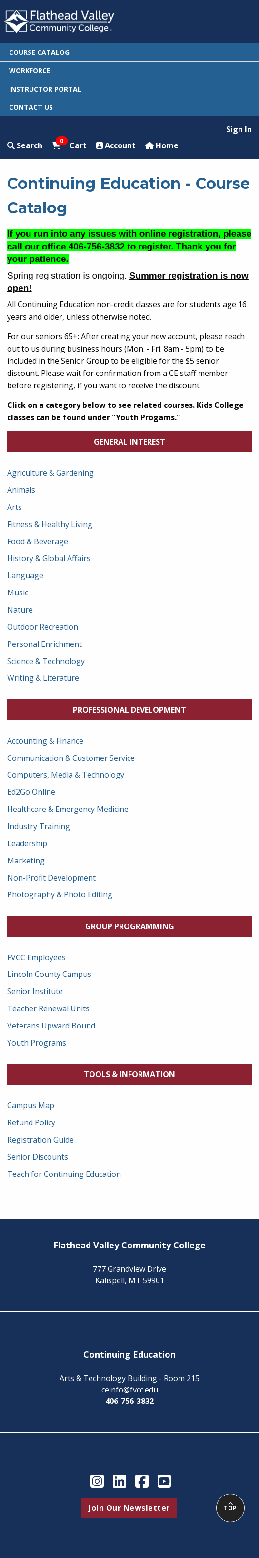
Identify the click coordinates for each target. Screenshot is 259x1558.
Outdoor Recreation (42, 627)
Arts (14, 507)
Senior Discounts (37, 1157)
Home (162, 145)
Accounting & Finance (45, 741)
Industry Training (38, 826)
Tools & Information (129, 1074)
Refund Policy (31, 1122)
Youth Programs (36, 1043)
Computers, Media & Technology (65, 774)
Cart (69, 145)
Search (24, 145)
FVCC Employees (36, 957)
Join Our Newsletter (129, 1508)
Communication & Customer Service (71, 758)
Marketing (26, 860)
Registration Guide (40, 1139)
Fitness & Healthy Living (49, 524)
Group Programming (129, 926)
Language (25, 575)
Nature (20, 609)
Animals (21, 490)
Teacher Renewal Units (48, 1008)
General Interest (129, 441)
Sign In (239, 129)
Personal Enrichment (44, 644)
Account (116, 145)
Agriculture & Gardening (50, 472)
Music (17, 592)
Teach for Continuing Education (64, 1174)
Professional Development (129, 710)
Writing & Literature (43, 678)
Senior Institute (35, 991)
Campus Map (30, 1105)
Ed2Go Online (31, 792)
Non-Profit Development (51, 877)
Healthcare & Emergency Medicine (68, 809)
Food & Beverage (37, 541)
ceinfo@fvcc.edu (129, 1389)
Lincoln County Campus (49, 974)
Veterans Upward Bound (51, 1025)
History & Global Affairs (48, 558)
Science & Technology (46, 661)
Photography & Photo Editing (59, 894)
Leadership (27, 843)
